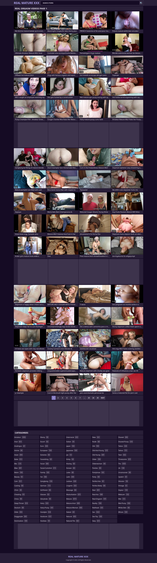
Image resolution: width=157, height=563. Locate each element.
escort (44, 441)
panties (97, 468)
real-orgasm (99, 498)
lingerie (71, 485)
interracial (72, 437)
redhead (97, 507)
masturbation (73, 494)
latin (70, 476)
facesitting (46, 459)
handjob (45, 512)
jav (69, 454)
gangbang (46, 481)
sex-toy (97, 516)
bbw (18, 468)
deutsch (19, 507)
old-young (98, 454)
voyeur (123, 490)
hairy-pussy (47, 507)
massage (71, 490)
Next (103, 398)
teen (122, 454)
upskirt (122, 476)
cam (18, 481)
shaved (123, 437)
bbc (18, 463)
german (45, 485)
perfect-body (99, 485)
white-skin (124, 507)
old (95, 446)
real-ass (97, 494)
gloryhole (45, 498)
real (96, 490)
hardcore (46, 516)
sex (96, 512)
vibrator (123, 481)
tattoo (122, 450)
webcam (123, 494)
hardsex (45, 520)
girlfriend (45, 490)
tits (122, 463)
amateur (20, 437)
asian (18, 454)
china (18, 498)
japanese (71, 450)
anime (18, 450)
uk (121, 468)
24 (93, 398)
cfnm (18, 490)
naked (70, 512)
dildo (18, 512)
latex (70, 472)
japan (70, 446)
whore (123, 512)
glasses (45, 494)
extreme (45, 454)
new (96, 437)
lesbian (71, 481)
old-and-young (100, 450)
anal (18, 441)
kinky (70, 459)
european (46, 450)
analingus (20, 446)
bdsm (18, 472)
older (96, 459)
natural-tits (73, 520)
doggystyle (20, 516)
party (96, 476)
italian (70, 441)
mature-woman (74, 507)
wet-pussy (124, 503)
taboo (122, 446)
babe (18, 459)
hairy (44, 503)
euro (44, 446)
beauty (18, 476)
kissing (70, 463)
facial (44, 463)
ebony (44, 437)
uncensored (124, 472)
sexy (96, 520)
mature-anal (73, 503)
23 (89, 398)
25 (98, 398)
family (45, 472)
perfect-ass (98, 481)
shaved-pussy (125, 441)
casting (19, 485)
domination (21, 520)
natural (71, 516)
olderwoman (99, 463)
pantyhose (98, 472)
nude (96, 441)
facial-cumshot (48, 468)
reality (97, 503)
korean (70, 468)
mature (71, 498)
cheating (19, 494)
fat (43, 476)
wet (122, 498)
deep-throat (21, 503)
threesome (124, 459)
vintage (123, 485)
